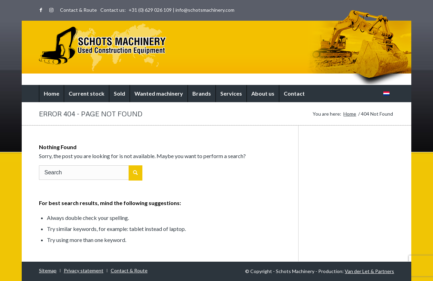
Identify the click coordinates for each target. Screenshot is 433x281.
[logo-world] (102, 47)
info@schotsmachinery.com (204, 10)
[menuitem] (77, 10)
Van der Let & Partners (369, 271)
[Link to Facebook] (41, 10)
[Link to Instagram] (51, 10)
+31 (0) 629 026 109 (150, 10)
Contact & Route (78, 10)
